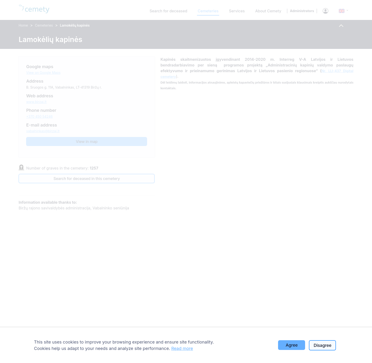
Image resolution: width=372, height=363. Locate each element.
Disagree (322, 345)
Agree (292, 345)
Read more (182, 348)
